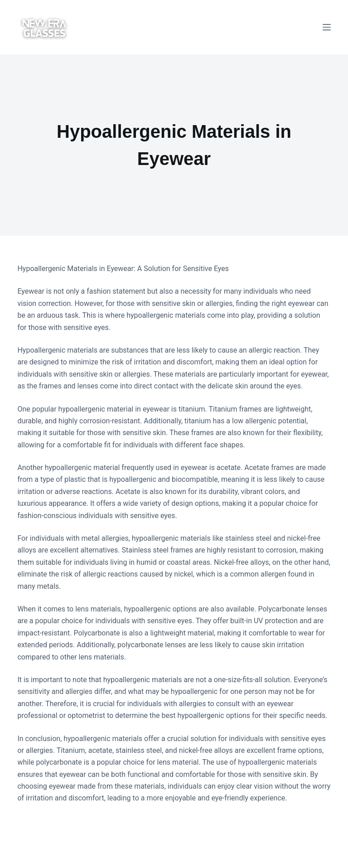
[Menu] (327, 27)
